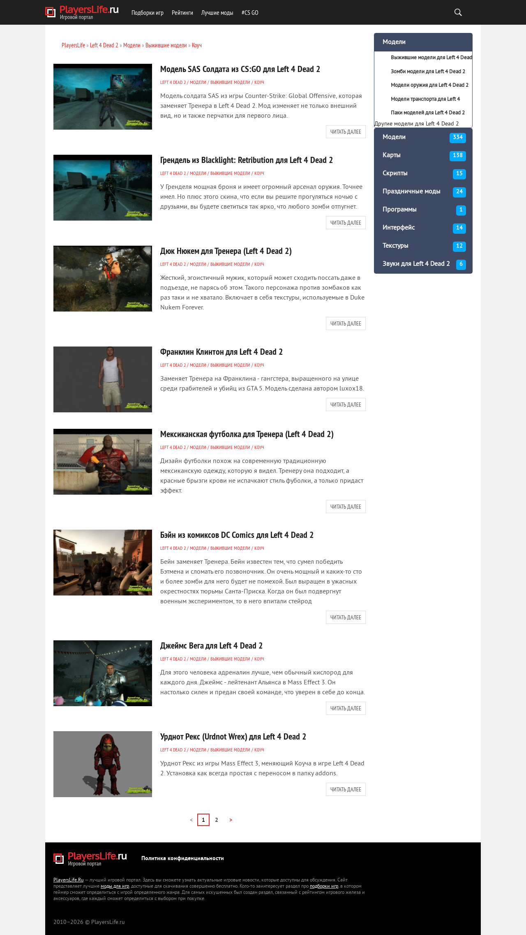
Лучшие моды (217, 12)
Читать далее (345, 131)
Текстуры (424, 247)
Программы (424, 210)
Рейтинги (182, 12)
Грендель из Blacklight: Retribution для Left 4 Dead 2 (246, 159)
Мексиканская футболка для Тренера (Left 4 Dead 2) (247, 434)
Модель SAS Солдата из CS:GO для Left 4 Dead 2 (240, 68)
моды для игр (115, 887)
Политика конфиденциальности (182, 858)
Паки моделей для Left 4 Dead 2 (428, 113)
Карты (424, 156)
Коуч (259, 82)
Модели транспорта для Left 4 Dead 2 (417, 101)
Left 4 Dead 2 (173, 82)
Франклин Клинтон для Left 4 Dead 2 (221, 351)
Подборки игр (148, 12)
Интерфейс (424, 228)
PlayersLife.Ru (68, 880)
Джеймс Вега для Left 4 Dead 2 (211, 645)
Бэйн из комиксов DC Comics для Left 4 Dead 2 (237, 534)
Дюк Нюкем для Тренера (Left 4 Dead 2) (226, 250)
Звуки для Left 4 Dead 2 (424, 265)
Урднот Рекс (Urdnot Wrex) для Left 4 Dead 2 (233, 736)
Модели (198, 82)
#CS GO (250, 12)
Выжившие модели (230, 82)
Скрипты (424, 174)
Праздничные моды (424, 192)
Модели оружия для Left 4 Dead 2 (429, 85)
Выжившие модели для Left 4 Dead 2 (423, 60)
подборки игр (324, 887)
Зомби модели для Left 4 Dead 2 (428, 72)
